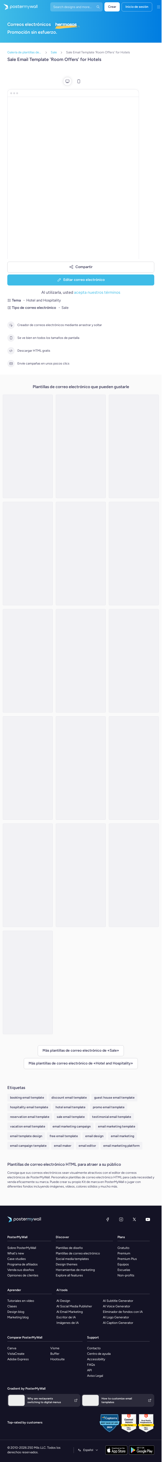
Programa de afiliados (22, 1264)
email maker (62, 1146)
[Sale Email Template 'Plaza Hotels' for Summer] (134, 768)
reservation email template (29, 1117)
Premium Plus (127, 1259)
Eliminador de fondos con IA (123, 1312)
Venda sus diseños (20, 1270)
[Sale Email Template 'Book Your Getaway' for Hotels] (81, 875)
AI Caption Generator (118, 1323)
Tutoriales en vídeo (20, 1301)
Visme (54, 1348)
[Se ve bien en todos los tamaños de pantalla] (11, 338)
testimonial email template (111, 1117)
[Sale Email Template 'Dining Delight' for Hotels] (134, 446)
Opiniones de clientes (22, 1275)
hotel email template (70, 1107)
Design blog (15, 1312)
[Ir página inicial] (18, 6)
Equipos (123, 1264)
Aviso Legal (95, 1376)
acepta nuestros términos (97, 292)
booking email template (27, 1098)
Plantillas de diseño (69, 1248)
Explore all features (69, 1275)
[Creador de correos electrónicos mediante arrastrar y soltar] (11, 325)
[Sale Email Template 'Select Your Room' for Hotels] (81, 661)
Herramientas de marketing (75, 1270)
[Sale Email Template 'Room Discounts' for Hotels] (28, 875)
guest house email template (114, 1098)
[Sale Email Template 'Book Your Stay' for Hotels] (28, 768)
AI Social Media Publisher (74, 1306)
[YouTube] (147, 1219)
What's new (15, 1253)
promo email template (109, 1107)
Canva (11, 1348)
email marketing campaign (72, 1126)
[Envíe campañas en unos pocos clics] (11, 363)
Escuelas (123, 1270)
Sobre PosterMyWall (21, 1248)
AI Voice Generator (116, 1306)
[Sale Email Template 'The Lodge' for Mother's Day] (81, 768)
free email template (64, 1136)
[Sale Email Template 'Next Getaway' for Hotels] (81, 446)
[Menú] (158, 6)
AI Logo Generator (116, 1317)
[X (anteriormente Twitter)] (134, 1219)
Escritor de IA (66, 1317)
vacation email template (27, 1126)
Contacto (94, 1348)
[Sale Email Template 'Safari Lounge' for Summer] (134, 661)
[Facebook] (107, 1219)
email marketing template (116, 1126)
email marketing (122, 1136)
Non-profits (125, 1275)
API (89, 1370)
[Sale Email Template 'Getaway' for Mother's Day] (81, 553)
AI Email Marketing (69, 1312)
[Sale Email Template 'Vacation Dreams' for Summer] (134, 553)
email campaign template (28, 1146)
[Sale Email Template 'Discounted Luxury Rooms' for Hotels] (28, 446)
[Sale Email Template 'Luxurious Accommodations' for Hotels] (28, 982)
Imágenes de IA (67, 1323)
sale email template (71, 1117)
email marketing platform (121, 1146)
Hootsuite (57, 1359)
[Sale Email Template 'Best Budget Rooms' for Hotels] (134, 875)
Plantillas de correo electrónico (78, 1253)
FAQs (91, 1365)
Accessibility (96, 1359)
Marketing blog (18, 1317)
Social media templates (72, 1259)
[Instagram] (121, 1219)
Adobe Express (18, 1359)
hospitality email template (29, 1107)
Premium (123, 1253)
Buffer (54, 1354)
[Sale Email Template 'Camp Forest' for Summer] (28, 661)
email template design (26, 1136)
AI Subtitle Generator (118, 1301)
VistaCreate (15, 1354)
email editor (87, 1146)
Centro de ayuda (99, 1354)
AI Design (63, 1301)
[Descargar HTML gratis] (11, 350)
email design (94, 1136)
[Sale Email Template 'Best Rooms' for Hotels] (28, 553)
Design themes (66, 1264)
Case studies (16, 1259)
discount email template (69, 1098)
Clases (12, 1306)
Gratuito (123, 1248)
